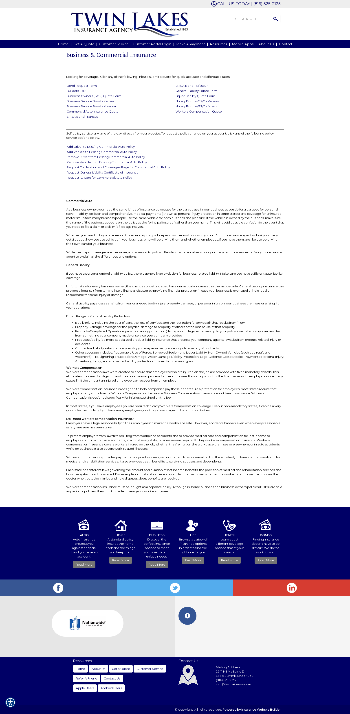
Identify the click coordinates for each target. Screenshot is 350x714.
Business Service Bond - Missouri (91, 106)
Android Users (111, 688)
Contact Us (112, 678)
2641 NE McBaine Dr (231, 671)
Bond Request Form (82, 85)
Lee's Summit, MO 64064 (234, 675)
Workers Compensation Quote (199, 111)
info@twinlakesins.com (233, 684)
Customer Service (149, 669)
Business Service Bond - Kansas (90, 101)
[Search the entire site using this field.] (253, 18)
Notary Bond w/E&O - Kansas (197, 101)
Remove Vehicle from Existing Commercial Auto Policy (107, 162)
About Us (98, 669)
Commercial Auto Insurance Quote (93, 111)
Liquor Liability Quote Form (195, 96)
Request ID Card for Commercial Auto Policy (99, 177)
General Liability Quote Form (197, 91)
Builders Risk (76, 91)
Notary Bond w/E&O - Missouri (198, 106)
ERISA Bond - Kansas (82, 116)
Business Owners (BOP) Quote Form (94, 96)
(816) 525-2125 (226, 680)
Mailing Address (228, 667)
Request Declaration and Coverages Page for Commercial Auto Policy (118, 167)
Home (80, 669)
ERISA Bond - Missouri (192, 85)
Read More (84, 564)
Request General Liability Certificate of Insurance (103, 172)
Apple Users (85, 688)
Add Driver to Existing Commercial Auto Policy (101, 146)
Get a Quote (121, 669)
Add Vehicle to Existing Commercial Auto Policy (102, 152)
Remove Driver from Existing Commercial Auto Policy (106, 157)
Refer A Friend (86, 678)
